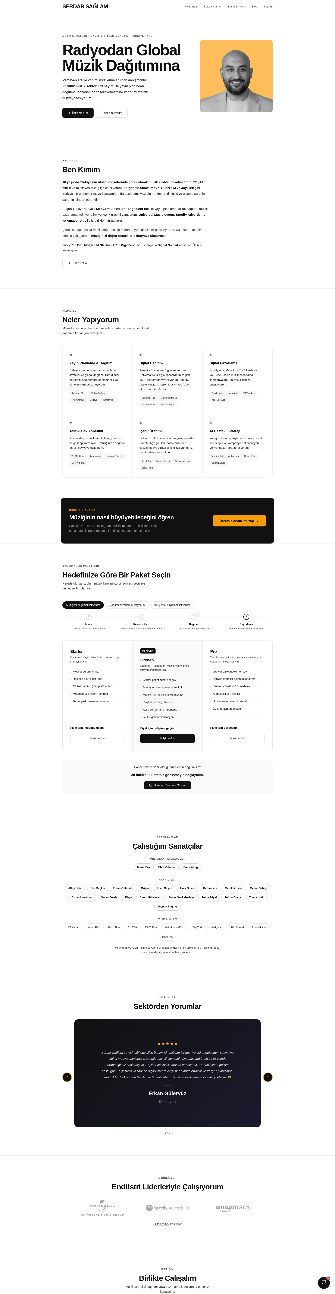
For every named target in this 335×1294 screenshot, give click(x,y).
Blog (254, 6)
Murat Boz (143, 867)
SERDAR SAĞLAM (85, 6)
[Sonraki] (268, 1077)
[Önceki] (67, 1077)
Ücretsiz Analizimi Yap (239, 521)
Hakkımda (190, 6)
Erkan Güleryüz (123, 888)
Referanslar (212, 6)
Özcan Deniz (109, 897)
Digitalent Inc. (161, 1223)
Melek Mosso (233, 888)
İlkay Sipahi (187, 888)
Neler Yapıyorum (111, 112)
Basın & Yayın (236, 6)
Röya (128, 897)
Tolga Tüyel (209, 897)
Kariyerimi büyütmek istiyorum (172, 605)
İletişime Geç (78, 112)
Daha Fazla (77, 263)
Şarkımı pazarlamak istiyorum (127, 605)
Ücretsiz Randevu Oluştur (167, 785)
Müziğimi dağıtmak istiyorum (83, 605)
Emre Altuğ (190, 867)
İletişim (268, 6)
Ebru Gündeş (166, 867)
